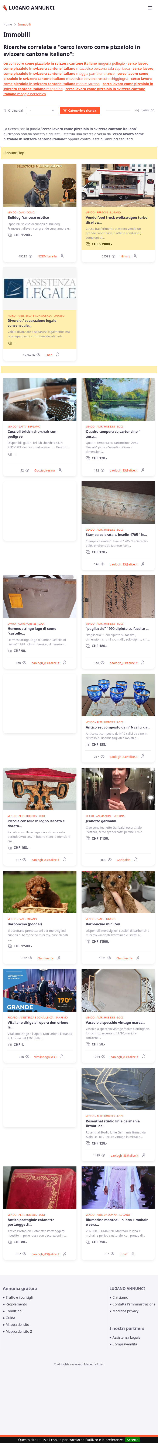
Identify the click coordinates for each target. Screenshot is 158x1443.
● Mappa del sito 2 (17, 1331)
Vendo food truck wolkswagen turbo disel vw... (116, 219)
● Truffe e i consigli (18, 1297)
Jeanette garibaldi (101, 821)
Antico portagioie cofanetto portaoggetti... (31, 1222)
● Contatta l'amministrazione (132, 1304)
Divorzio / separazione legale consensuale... (32, 323)
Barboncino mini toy (103, 924)
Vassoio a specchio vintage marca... (115, 1022)
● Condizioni (13, 1311)
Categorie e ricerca (79, 110)
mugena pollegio (64, 63)
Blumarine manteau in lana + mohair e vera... (117, 1222)
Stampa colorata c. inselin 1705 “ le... (116, 534)
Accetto (132, 1439)
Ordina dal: (13, 110)
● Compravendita (123, 1344)
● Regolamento (15, 1304)
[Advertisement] (39, 511)
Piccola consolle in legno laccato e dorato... (36, 823)
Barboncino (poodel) (25, 924)
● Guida (9, 1317)
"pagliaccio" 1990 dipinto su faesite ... (117, 628)
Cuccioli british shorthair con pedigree (32, 434)
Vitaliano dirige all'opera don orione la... (38, 1025)
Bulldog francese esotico (28, 217)
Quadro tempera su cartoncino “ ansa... (113, 434)
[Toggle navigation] (150, 7)
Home (7, 24)
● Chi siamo (119, 1297)
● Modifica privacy (124, 1311)
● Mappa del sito (16, 1324)
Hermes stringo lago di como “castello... (32, 631)
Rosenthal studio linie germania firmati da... (113, 1123)
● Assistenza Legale (125, 1337)
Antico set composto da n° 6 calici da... (118, 727)
